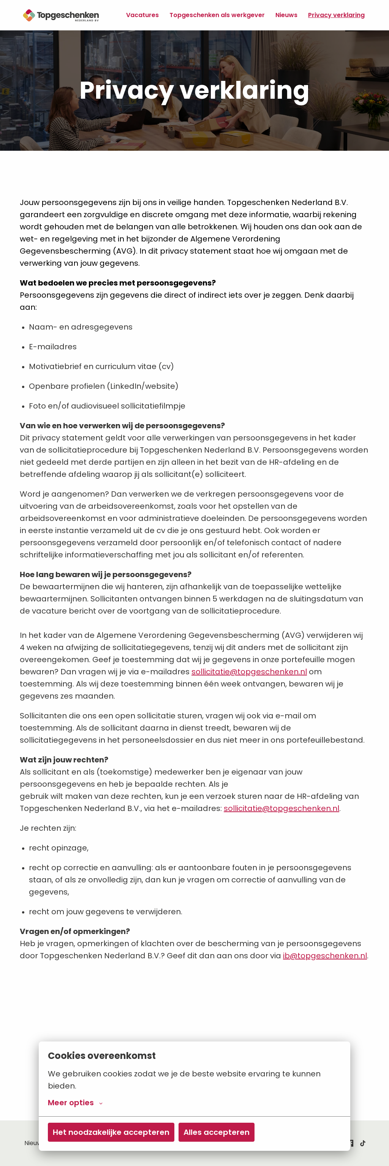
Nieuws (286, 15)
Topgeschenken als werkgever (217, 15)
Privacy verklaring (336, 15)
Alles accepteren (216, 1132)
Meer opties (75, 1102)
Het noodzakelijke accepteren (111, 1132)
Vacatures (142, 15)
